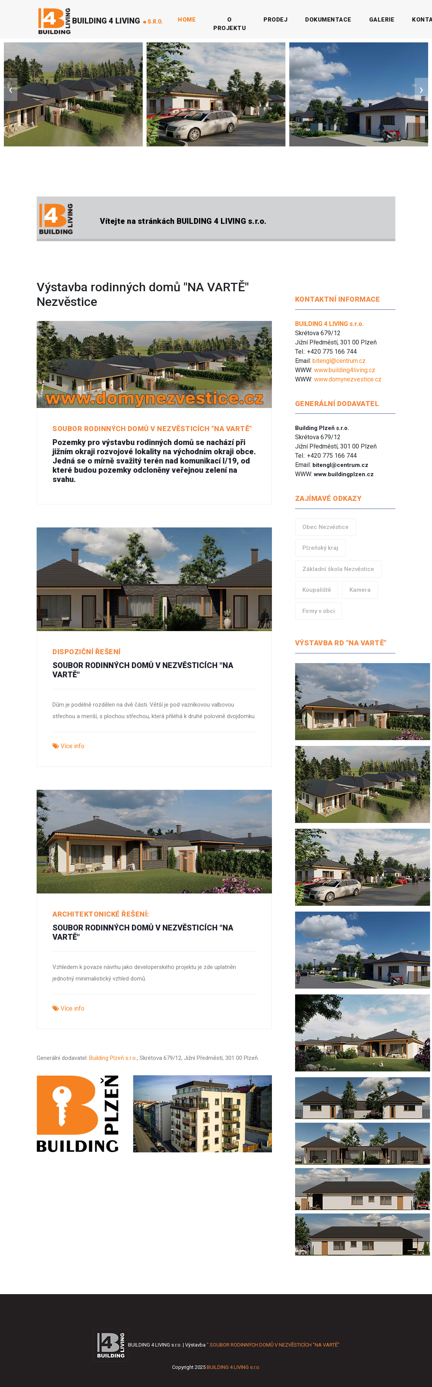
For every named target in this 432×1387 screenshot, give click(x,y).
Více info (68, 746)
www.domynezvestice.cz (347, 379)
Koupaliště (316, 589)
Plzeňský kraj (320, 547)
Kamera (360, 589)
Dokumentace (328, 19)
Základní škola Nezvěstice (338, 569)
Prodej (275, 19)
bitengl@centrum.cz (339, 360)
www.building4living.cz (344, 370)
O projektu (229, 24)
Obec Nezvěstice (325, 527)
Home (188, 19)
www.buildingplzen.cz (344, 474)
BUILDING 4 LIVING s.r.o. (233, 1367)
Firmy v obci (318, 611)
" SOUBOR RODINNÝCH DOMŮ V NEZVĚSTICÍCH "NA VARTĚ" (273, 1345)
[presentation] (10, 89)
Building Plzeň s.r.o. (113, 1058)
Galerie (382, 19)
